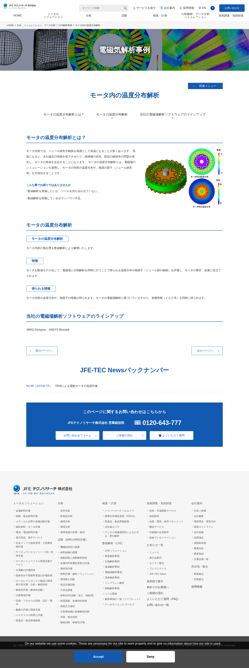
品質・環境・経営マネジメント (166, 522)
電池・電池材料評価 (27, 533)
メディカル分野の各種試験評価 (33, 522)
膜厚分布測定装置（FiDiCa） (121, 517)
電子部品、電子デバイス (29, 538)
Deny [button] (150, 655)
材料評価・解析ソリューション (77, 575)
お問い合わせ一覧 (158, 606)
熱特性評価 (66, 569)
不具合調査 (66, 591)
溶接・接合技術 (68, 618)
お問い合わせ (232, 8)
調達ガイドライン (203, 528)
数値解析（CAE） (113, 544)
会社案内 (169, 7)
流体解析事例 (112, 578)
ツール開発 (111, 595)
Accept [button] (98, 655)
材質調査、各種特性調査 (73, 602)
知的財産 (154, 517)
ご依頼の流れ (124, 436)
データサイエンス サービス (120, 605)
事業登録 (199, 555)
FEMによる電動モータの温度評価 (76, 387)
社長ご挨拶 (200, 512)
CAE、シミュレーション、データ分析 (36, 29)
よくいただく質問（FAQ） (163, 600)
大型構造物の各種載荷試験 (75, 612)
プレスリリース (157, 569)
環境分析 (65, 528)
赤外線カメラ (112, 528)
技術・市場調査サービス (162, 512)
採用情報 (188, 7)
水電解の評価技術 (25, 571)
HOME (10, 29)
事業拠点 (199, 575)
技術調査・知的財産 (159, 504)
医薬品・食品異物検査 (28, 621)
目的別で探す (155, 582)
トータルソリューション (28, 504)
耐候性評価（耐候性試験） (30, 591)
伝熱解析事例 (112, 562)
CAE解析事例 (65, 29)
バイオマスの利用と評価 (29, 616)
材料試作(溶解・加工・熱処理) (77, 596)
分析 (60, 504)
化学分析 (65, 512)
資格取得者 (200, 544)
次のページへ (205, 351)
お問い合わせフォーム (76, 436)
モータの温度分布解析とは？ (63, 115)
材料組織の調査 (68, 553)
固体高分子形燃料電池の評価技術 (34, 576)
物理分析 (65, 522)
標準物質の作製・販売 (72, 533)
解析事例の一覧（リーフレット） (123, 600)
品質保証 (199, 538)
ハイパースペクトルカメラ (119, 512)
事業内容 (199, 549)
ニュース (154, 553)
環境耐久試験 (67, 580)
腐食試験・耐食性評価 (72, 623)
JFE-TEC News (157, 575)
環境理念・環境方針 (205, 522)
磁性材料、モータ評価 (28, 528)
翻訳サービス (156, 528)
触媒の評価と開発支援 (28, 610)
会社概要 (199, 517)
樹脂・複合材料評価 (27, 517)
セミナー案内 (156, 564)
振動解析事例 (112, 589)
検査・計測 (109, 504)
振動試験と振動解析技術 (73, 559)
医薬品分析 (66, 517)
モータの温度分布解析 (112, 115)
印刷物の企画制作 (159, 533)
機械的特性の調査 (70, 548)
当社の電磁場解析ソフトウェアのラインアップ (173, 115)
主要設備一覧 (201, 560)
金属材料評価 (23, 512)
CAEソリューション (116, 551)
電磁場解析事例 (113, 573)
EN (204, 7)
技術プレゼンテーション (162, 538)
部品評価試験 (67, 585)
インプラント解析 (114, 584)
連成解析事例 (112, 568)
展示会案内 (155, 559)
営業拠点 (199, 580)
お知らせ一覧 (155, 546)
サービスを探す (146, 7)
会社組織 (199, 533)
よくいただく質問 (175, 436)
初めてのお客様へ (158, 588)
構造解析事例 (112, 557)
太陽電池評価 (23, 596)
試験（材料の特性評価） (73, 540)
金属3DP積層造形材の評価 (74, 564)
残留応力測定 (67, 607)
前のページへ (43, 351)
